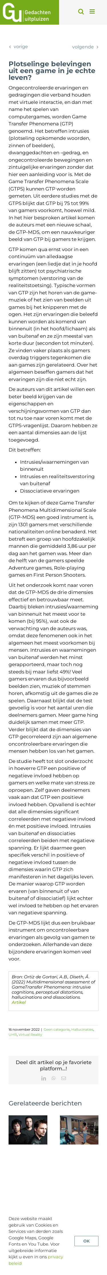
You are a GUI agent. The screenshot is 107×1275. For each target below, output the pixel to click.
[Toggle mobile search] (81, 11)
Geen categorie (57, 1029)
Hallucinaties (82, 1029)
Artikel (19, 1002)
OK (86, 1241)
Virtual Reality (30, 1034)
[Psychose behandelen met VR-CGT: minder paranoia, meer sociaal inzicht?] (79, 1118)
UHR (13, 1034)
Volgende (83, 47)
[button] (13, 1130)
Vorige (21, 46)
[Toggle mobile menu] (93, 11)
